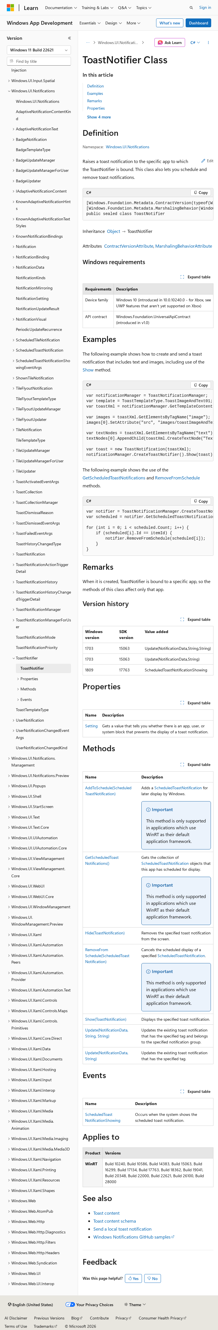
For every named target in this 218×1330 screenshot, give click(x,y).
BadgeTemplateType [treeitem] (33, 149)
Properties (96, 108)
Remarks (94, 100)
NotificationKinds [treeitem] (30, 277)
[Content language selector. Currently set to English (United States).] (30, 1304)
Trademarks (44, 1326)
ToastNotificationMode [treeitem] (35, 637)
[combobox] (39, 50)
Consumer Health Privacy (161, 1318)
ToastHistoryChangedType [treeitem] (38, 543)
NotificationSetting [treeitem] (32, 298)
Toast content (106, 1213)
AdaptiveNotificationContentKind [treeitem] (43, 115)
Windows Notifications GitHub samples (132, 1237)
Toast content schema (114, 1221)
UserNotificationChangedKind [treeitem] (41, 747)
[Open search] (191, 8)
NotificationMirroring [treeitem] (34, 288)
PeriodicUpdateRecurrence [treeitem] (39, 329)
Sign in (205, 7)
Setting (91, 725)
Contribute (99, 1318)
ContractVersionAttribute (128, 246)
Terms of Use (16, 1326)
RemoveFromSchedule (177, 478)
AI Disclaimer (16, 1318)
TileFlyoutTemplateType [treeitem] (36, 398)
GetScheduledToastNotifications (114, 478)
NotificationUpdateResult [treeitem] (37, 308)
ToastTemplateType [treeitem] (32, 709)
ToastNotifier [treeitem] (32, 668)
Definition (95, 86)
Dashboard (198, 23)
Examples (95, 93)
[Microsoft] (10, 7)
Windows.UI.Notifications (119, 42)
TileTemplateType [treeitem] (30, 440)
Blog (75, 1318)
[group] (148, 208)
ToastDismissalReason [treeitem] (34, 512)
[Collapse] (70, 38)
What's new (170, 23)
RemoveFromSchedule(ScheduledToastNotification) (107, 955)
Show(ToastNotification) (105, 1019)
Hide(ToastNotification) (105, 933)
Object (113, 231)
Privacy (122, 1318)
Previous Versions (49, 1318)
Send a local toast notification (122, 1229)
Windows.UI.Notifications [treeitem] (37, 101)
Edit (207, 160)
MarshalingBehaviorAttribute (183, 246)
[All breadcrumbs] (88, 42)
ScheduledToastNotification (178, 787)
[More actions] (208, 42)
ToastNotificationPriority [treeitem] (37, 647)
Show (88, 370)
